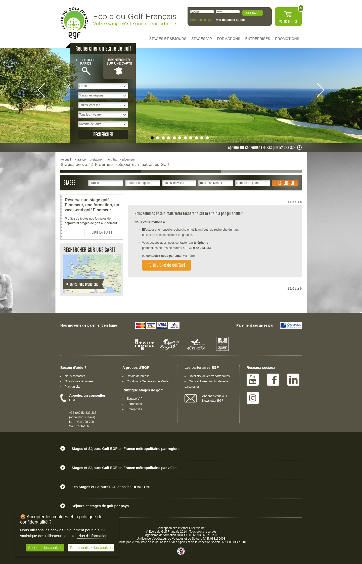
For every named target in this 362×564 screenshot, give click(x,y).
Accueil (66, 159)
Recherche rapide (86, 66)
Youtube (253, 380)
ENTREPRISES (257, 39)
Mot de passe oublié (230, 20)
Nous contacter (75, 376)
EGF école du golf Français (74, 23)
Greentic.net (197, 528)
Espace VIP (135, 398)
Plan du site (72, 386)
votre (288, 22)
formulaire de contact (166, 265)
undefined (152, 137)
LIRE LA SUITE (102, 232)
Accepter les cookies (45, 547)
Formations (134, 404)
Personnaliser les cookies (91, 547)
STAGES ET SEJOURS (167, 39)
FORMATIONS (228, 39)
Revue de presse (138, 376)
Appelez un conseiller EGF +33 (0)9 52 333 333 (261, 148)
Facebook (273, 380)
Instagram (253, 398)
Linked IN (293, 380)
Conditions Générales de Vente (147, 381)
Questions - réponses (79, 381)
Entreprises (134, 409)
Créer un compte (201, 20)
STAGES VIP (201, 39)
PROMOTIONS (287, 39)
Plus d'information (92, 536)
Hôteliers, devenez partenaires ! (210, 376)
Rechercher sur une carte (119, 66)
